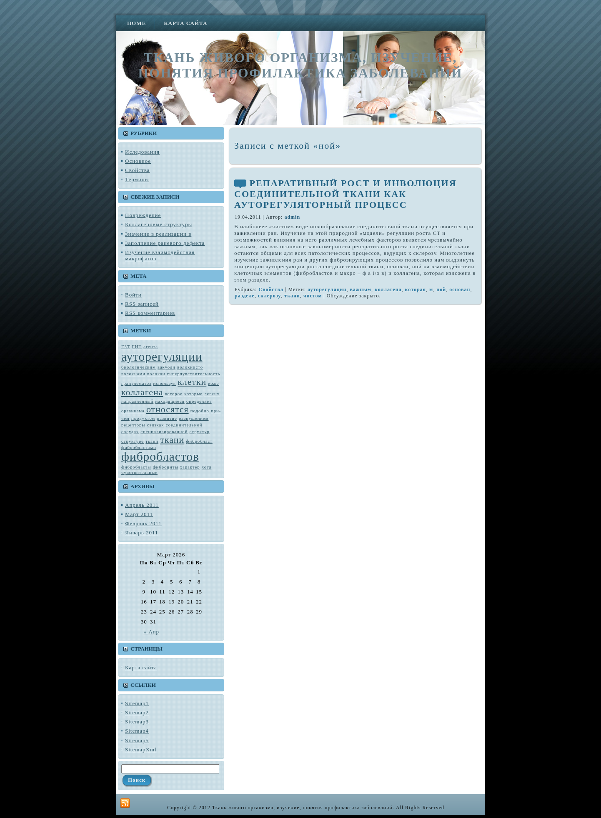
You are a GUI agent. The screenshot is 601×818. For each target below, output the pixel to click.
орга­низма (133, 411)
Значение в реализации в (158, 234)
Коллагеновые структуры (158, 224)
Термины (137, 179)
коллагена (142, 392)
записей (142, 304)
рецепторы (133, 425)
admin (292, 217)
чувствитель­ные (139, 472)
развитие (167, 418)
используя (164, 383)
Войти (133, 295)
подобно (199, 411)
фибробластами (138, 447)
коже (213, 383)
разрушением (194, 418)
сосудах (130, 431)
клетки (192, 382)
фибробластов (160, 456)
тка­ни (151, 441)
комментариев (150, 313)
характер (190, 467)
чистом (312, 296)
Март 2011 (139, 514)
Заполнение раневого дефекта (165, 243)
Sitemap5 (137, 740)
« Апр (151, 631)
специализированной (164, 431)
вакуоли (166, 367)
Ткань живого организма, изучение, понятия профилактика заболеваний (300, 65)
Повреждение (143, 215)
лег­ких (212, 394)
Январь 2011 (141, 532)
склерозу (269, 296)
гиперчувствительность (193, 374)
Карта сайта (141, 667)
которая (415, 289)
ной (441, 289)
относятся (167, 409)
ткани (172, 440)
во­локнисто (190, 367)
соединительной (184, 425)
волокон (156, 374)
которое (174, 394)
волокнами (133, 374)
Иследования (142, 152)
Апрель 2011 (142, 505)
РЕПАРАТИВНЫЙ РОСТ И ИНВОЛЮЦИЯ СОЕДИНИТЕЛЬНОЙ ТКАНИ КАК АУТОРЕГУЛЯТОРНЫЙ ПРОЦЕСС (345, 194)
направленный (137, 401)
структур (200, 431)
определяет (199, 401)
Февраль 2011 (143, 523)
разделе (245, 296)
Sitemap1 (137, 703)
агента (150, 346)
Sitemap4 (137, 731)
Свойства (137, 170)
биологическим (138, 367)
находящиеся (170, 401)
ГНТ (137, 346)
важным (360, 289)
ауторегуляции (162, 356)
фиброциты (165, 467)
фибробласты (136, 467)
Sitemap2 (137, 712)
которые (193, 394)
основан (459, 289)
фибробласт (199, 441)
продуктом (143, 418)
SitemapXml (141, 749)
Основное (138, 161)
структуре (132, 441)
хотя (207, 467)
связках (155, 425)
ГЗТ (125, 346)
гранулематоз (136, 383)
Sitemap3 (137, 721)
